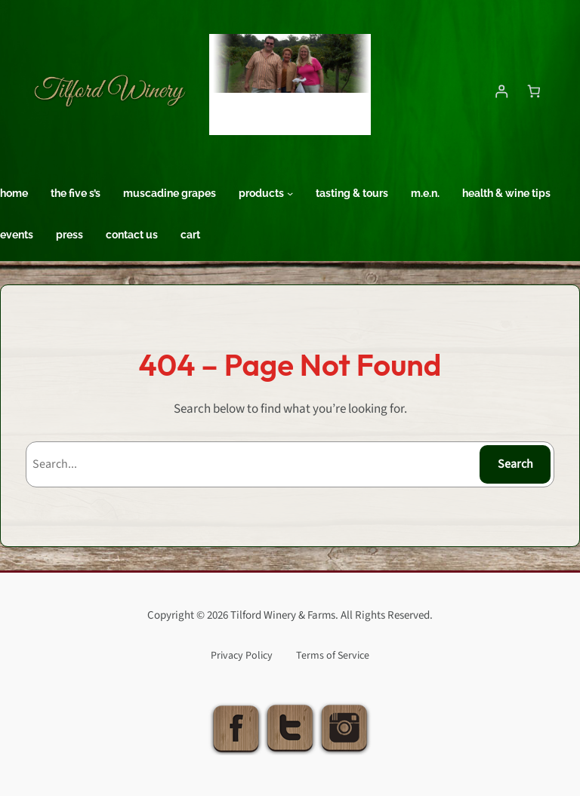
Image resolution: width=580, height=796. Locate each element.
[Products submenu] (290, 193)
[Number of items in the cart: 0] (533, 91)
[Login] (502, 91)
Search (515, 464)
